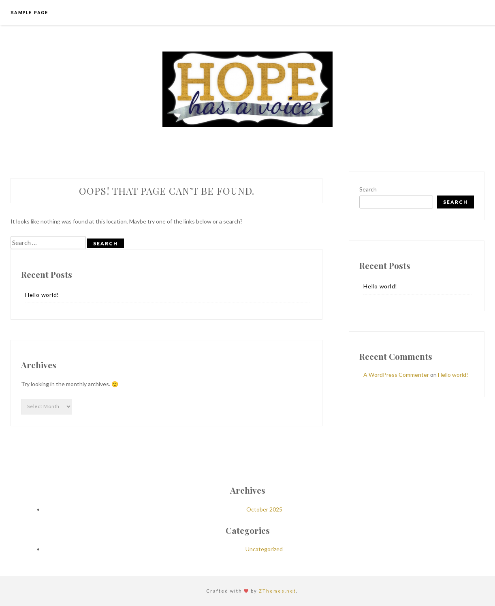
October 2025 (264, 509)
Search (368, 189)
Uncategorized (264, 549)
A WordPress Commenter (396, 374)
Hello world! (42, 294)
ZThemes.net (277, 590)
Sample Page (29, 12)
